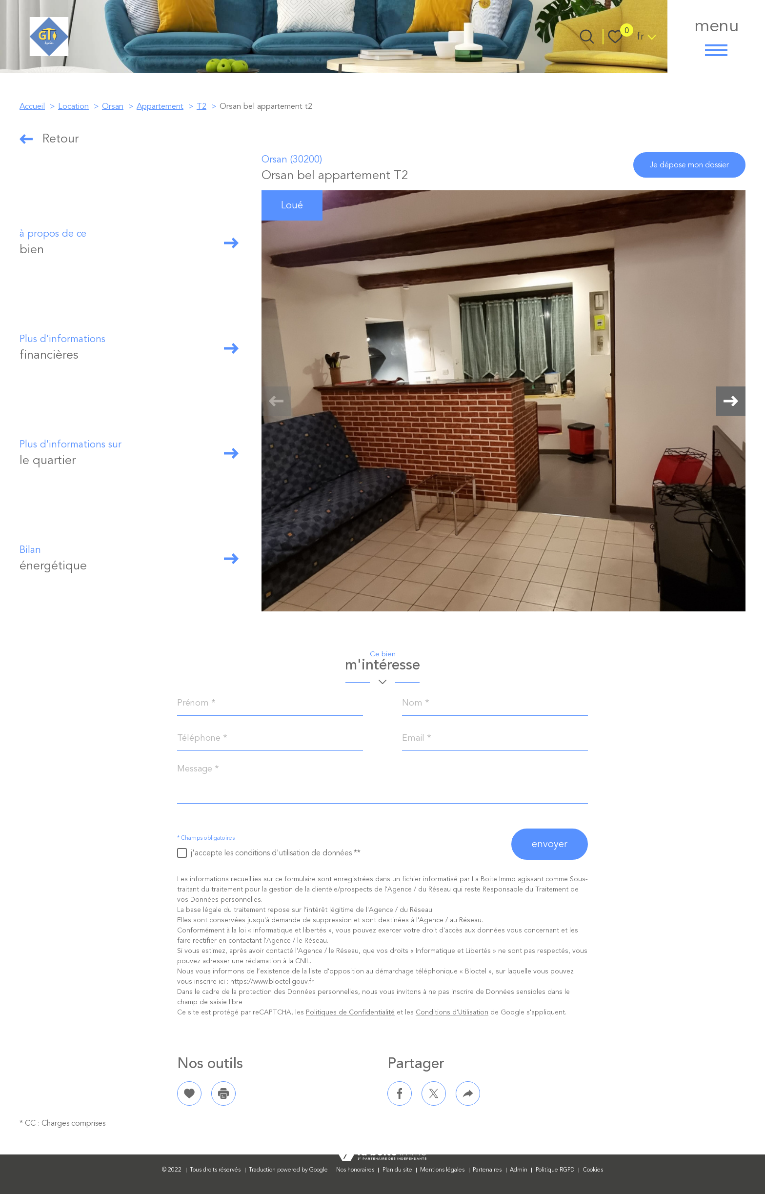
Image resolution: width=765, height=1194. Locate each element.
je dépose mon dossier (689, 165)
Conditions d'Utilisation (452, 1012)
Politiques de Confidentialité (350, 1012)
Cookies (593, 1169)
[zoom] (503, 400)
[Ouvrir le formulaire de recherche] (587, 36)
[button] (730, 401)
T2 (201, 106)
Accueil (32, 106)
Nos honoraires (355, 1169)
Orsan (112, 106)
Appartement (160, 106)
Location (73, 106)
